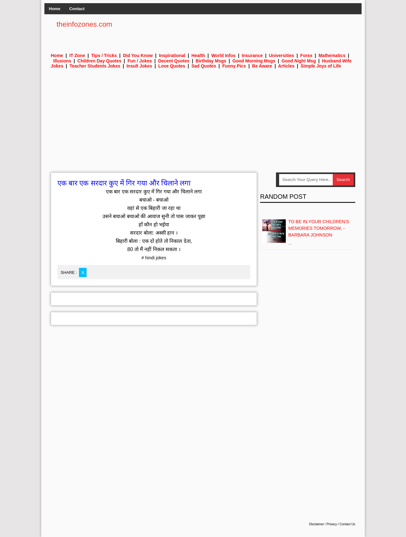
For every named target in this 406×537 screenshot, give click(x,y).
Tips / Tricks (104, 55)
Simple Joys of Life (321, 65)
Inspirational (172, 55)
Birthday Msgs (211, 60)
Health (198, 55)
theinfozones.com (84, 24)
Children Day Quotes (99, 60)
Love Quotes (171, 65)
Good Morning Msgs (253, 60)
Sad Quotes (203, 65)
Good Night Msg (299, 60)
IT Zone (77, 55)
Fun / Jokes (140, 60)
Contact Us (347, 524)
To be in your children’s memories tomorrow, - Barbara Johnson (318, 228)
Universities (281, 55)
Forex (306, 55)
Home (54, 8)
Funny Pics (234, 65)
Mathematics (331, 55)
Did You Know (138, 55)
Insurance (252, 55)
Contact (76, 8)
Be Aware (262, 65)
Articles (286, 65)
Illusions (62, 60)
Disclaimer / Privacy (323, 524)
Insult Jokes (139, 65)
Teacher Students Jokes (94, 65)
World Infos (223, 55)
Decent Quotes (174, 60)
